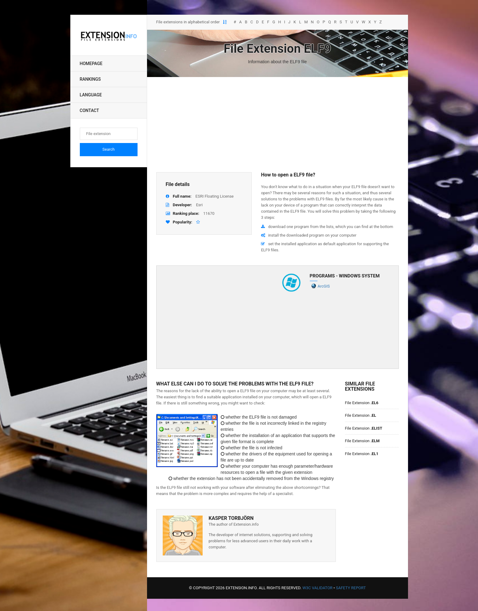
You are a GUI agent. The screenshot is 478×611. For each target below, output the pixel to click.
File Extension (362, 402)
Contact (89, 110)
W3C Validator (317, 588)
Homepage (91, 63)
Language (91, 94)
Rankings (90, 79)
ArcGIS (324, 286)
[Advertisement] (277, 125)
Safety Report (351, 588)
